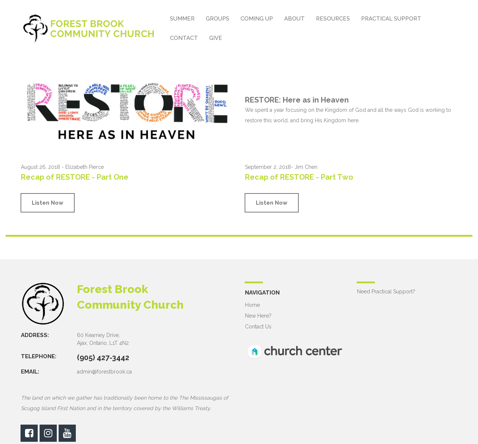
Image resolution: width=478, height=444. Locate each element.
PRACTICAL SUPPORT (391, 18)
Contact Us (258, 327)
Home (252, 305)
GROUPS (217, 18)
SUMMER (182, 18)
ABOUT (294, 18)
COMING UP (256, 18)
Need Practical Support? (386, 292)
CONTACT (184, 38)
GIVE (215, 38)
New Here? (258, 316)
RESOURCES (333, 18)
